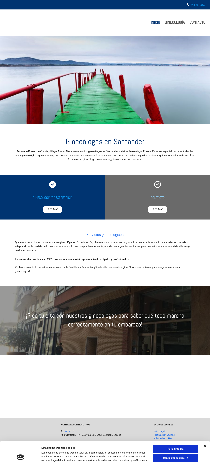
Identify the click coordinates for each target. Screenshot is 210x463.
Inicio (155, 22)
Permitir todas (176, 429)
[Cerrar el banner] (205, 426)
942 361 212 (198, 4)
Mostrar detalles (50, 456)
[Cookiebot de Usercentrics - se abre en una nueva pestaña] (20, 456)
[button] (52, 209)
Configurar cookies (175, 438)
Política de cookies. (121, 448)
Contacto (197, 22)
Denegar (175, 447)
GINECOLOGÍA (175, 22)
